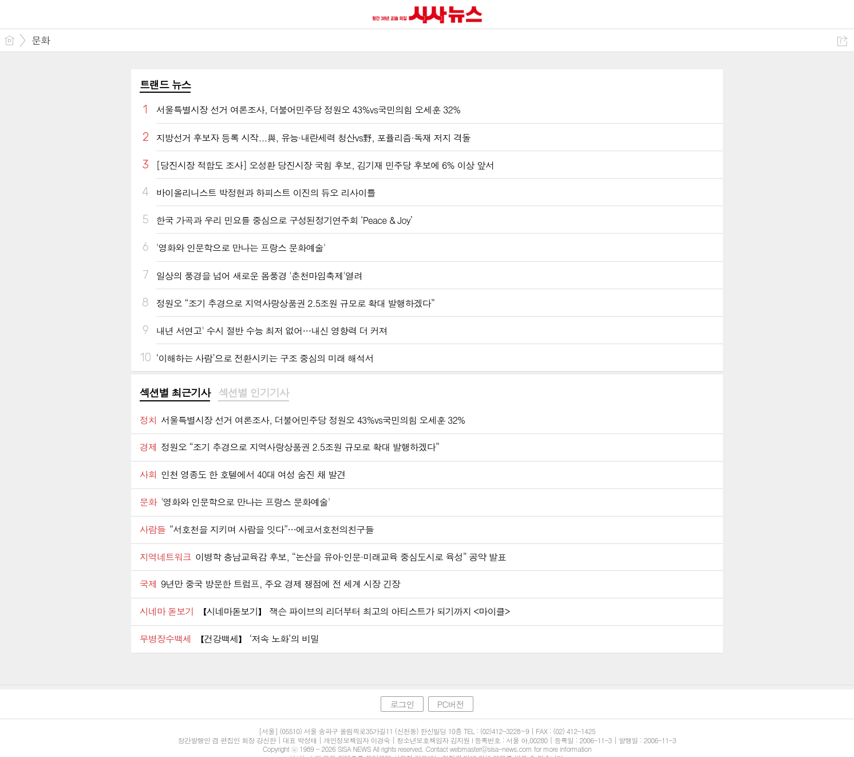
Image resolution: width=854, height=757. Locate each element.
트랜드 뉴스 (165, 84)
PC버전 (450, 704)
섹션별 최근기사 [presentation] (175, 393)
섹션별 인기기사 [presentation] (253, 393)
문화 (40, 40)
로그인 (402, 704)
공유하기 (842, 41)
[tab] (175, 393)
